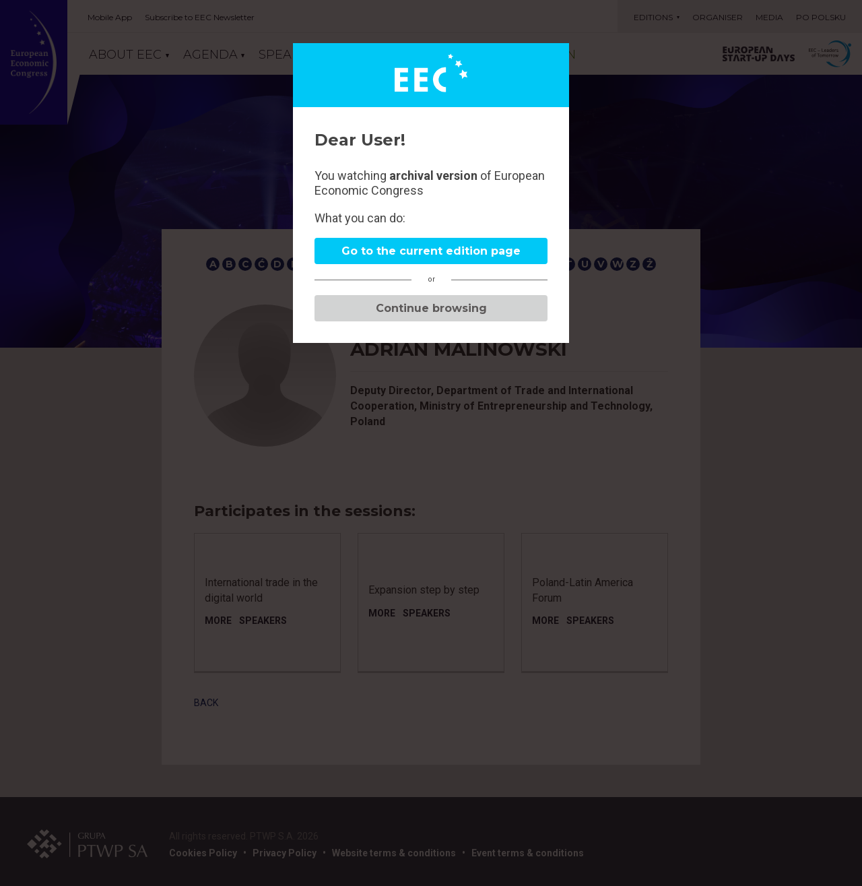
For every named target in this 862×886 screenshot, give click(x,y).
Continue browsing (431, 308)
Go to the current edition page (431, 251)
